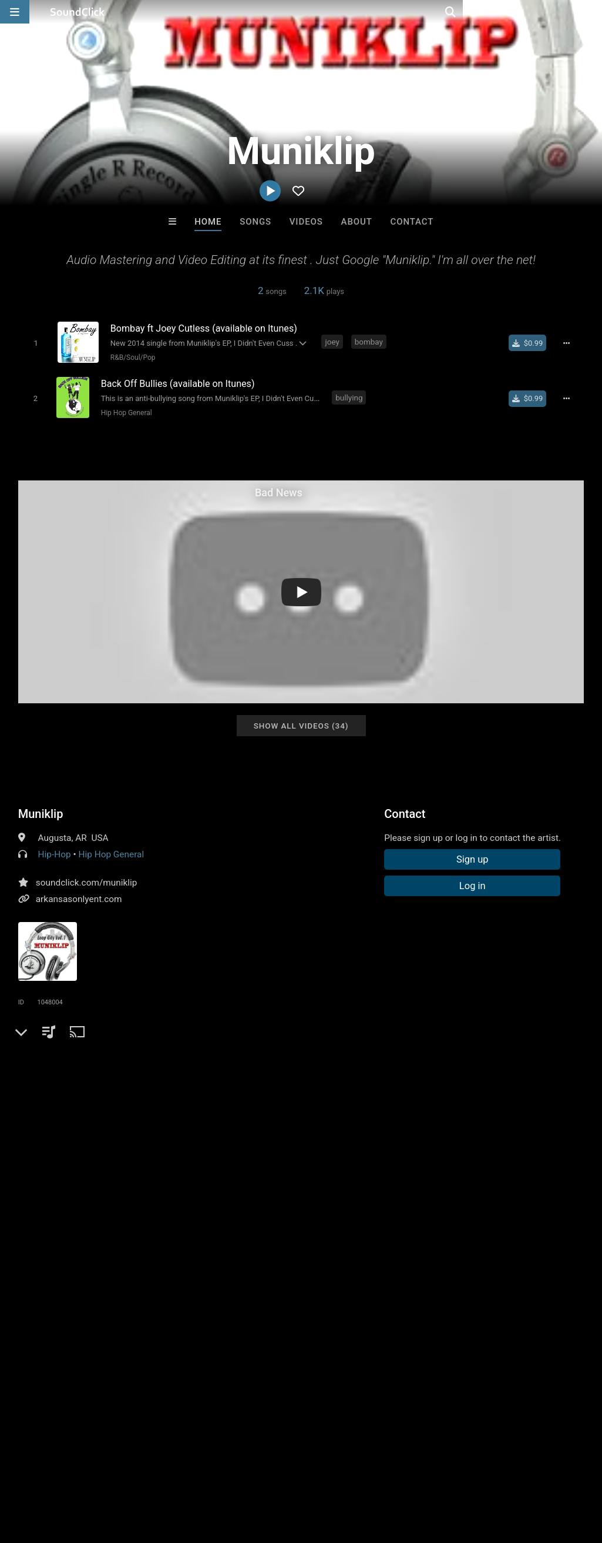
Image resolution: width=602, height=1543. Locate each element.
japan (282, 1072)
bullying (349, 395)
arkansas (128, 1093)
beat (357, 1072)
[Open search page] (590, 12)
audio (180, 1072)
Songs (255, 221)
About (356, 221)
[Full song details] (569, 343)
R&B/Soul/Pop (131, 357)
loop (538, 1072)
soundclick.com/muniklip (86, 879)
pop (28, 1072)
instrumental (133, 1072)
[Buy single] (531, 343)
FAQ (49, 1473)
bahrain (234, 1093)
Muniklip (40, 811)
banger (35, 1093)
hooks (474, 1072)
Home (207, 221)
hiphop (60, 1072)
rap (91, 1072)
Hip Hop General (124, 410)
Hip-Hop (54, 851)
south (213, 1072)
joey (330, 341)
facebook (396, 1072)
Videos (306, 221)
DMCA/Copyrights (218, 1473)
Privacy (280, 1473)
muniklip (277, 1093)
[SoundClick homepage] (77, 12)
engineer (321, 1072)
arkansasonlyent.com (79, 896)
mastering (79, 1093)
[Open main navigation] (14, 12)
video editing (182, 1093)
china (508, 1072)
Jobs (161, 1473)
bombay (367, 341)
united (248, 1072)
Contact (412, 221)
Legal (317, 1473)
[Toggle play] (34, 342)
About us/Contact (104, 1473)
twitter (438, 1072)
